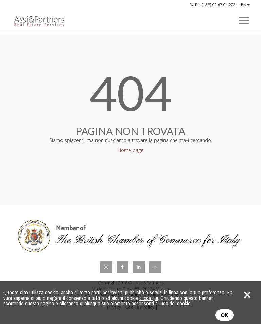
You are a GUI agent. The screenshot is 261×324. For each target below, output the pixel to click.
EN (245, 4)
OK (225, 315)
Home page (130, 150)
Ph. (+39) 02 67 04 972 (213, 4)
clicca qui (148, 298)
